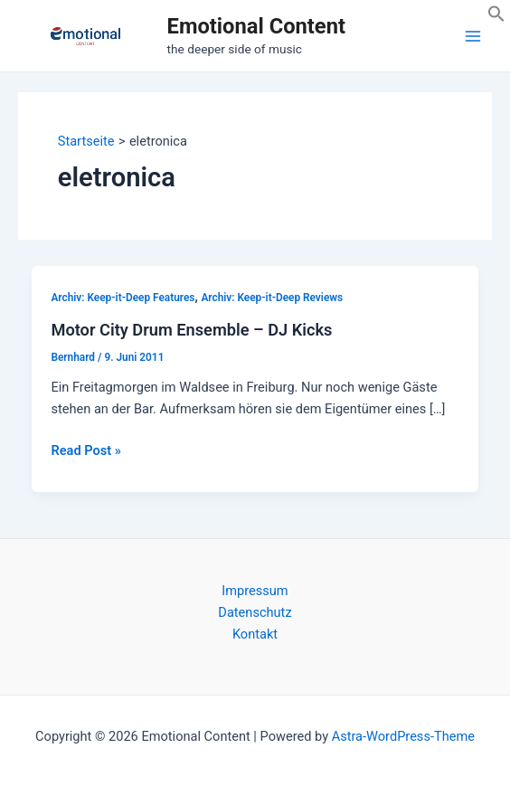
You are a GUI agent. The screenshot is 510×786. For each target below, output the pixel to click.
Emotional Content (256, 26)
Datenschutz (254, 612)
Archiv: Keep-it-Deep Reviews (272, 297)
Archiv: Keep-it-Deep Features (122, 297)
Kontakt (255, 634)
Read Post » (85, 450)
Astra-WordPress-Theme (403, 736)
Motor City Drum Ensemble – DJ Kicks (191, 329)
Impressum (255, 590)
